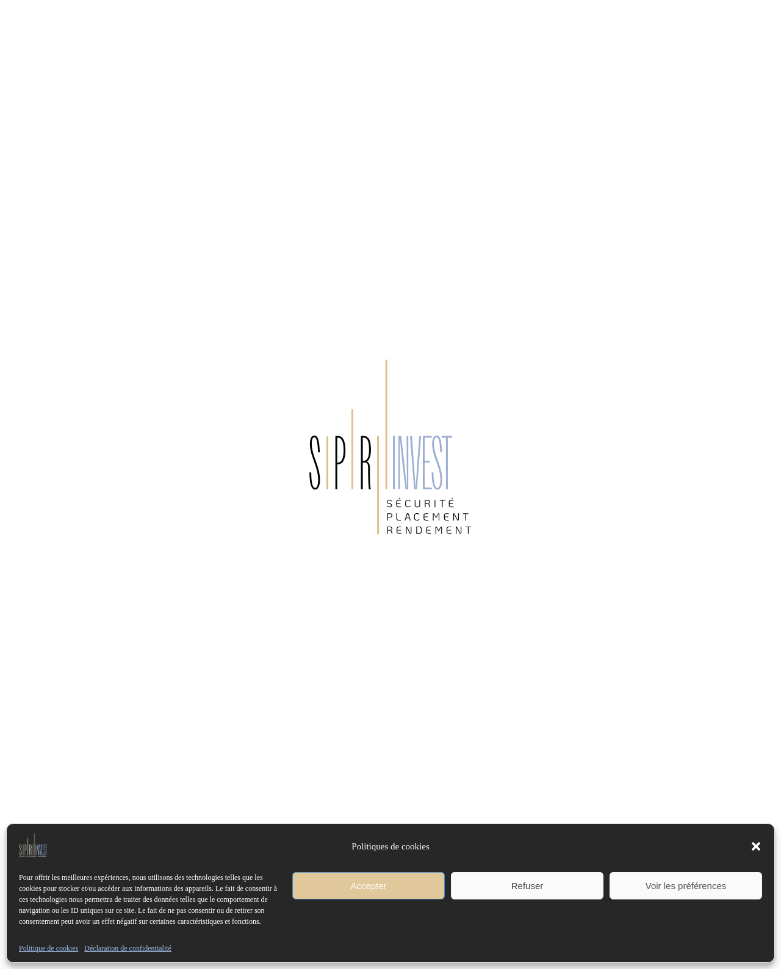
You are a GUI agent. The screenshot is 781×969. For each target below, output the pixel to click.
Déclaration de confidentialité (127, 948)
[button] (756, 846)
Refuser (527, 886)
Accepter (368, 886)
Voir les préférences (686, 886)
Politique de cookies (48, 948)
